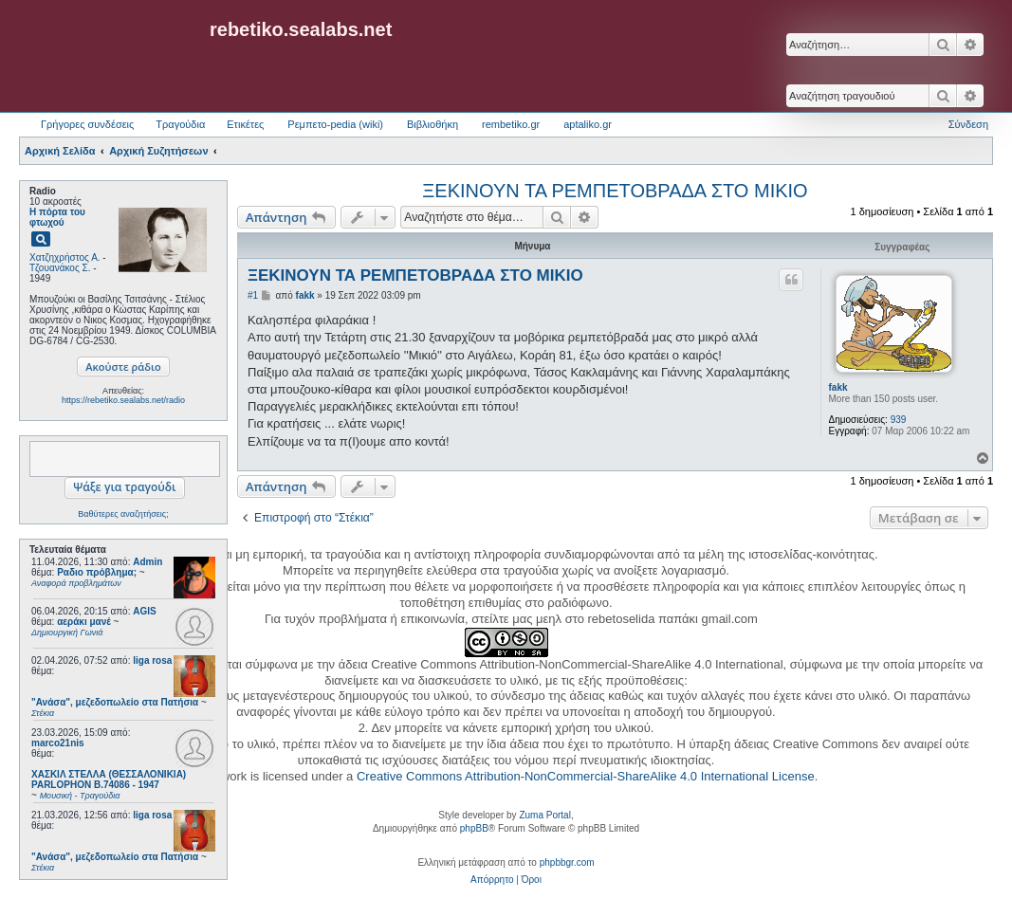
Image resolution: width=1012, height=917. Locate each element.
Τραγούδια (180, 124)
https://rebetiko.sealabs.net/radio (123, 400)
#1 (253, 295)
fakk (838, 387)
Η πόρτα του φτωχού (57, 217)
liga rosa (152, 660)
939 (899, 419)
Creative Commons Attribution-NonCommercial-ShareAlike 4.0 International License (586, 776)
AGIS (144, 611)
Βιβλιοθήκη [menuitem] (432, 124)
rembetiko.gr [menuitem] (511, 124)
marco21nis (57, 743)
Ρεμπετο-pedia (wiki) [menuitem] (335, 124)
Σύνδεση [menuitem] (968, 124)
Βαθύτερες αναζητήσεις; (123, 514)
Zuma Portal (544, 815)
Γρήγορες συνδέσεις (87, 124)
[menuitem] (491, 880)
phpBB (474, 828)
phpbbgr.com (567, 862)
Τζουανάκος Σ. (59, 268)
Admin (147, 562)
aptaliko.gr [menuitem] (587, 124)
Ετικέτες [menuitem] (245, 124)
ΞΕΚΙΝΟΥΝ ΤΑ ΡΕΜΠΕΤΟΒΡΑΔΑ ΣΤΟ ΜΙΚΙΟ (614, 190)
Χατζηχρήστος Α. (65, 257)
